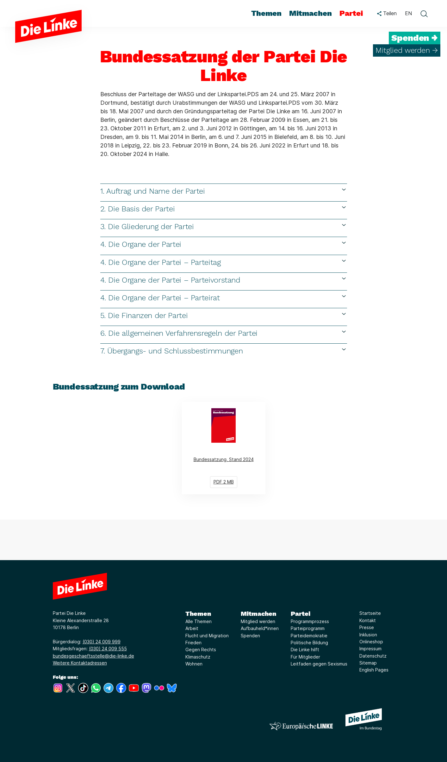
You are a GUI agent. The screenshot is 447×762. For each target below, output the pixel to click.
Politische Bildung (309, 642)
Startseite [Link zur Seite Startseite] (370, 613)
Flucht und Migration (207, 635)
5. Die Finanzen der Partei (223, 315)
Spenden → (414, 38)
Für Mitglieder (305, 656)
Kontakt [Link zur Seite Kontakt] (367, 620)
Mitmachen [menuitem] (310, 13)
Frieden (193, 642)
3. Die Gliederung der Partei (223, 226)
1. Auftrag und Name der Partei (223, 191)
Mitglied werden (258, 621)
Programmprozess (310, 621)
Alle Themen (198, 621)
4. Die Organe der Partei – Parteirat (223, 297)
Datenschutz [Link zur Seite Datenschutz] (373, 656)
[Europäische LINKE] (301, 726)
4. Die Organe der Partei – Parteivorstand (223, 279)
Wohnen (193, 663)
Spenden (250, 635)
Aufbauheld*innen (260, 628)
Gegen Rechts (200, 649)
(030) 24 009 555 (108, 648)
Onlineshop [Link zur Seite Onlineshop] (371, 641)
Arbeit (191, 628)
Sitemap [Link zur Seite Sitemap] (368, 662)
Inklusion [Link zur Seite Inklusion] (368, 634)
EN (408, 13)
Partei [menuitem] (351, 13)
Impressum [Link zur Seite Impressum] (370, 648)
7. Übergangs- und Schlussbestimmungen (223, 350)
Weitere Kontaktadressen (80, 662)
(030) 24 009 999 (102, 641)
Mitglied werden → (407, 50)
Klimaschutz (197, 656)
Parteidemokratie (309, 635)
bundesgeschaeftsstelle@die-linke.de (93, 656)
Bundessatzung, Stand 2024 (229, 448)
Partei (300, 613)
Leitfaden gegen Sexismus (319, 663)
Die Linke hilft (305, 649)
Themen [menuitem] (266, 13)
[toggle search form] (424, 14)
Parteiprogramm (308, 628)
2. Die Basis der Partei (223, 208)
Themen (198, 613)
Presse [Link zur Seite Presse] (366, 627)
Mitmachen (258, 613)
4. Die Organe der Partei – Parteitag (223, 262)
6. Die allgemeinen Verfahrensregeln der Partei (223, 333)
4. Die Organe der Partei (223, 244)
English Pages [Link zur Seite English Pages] (373, 669)
